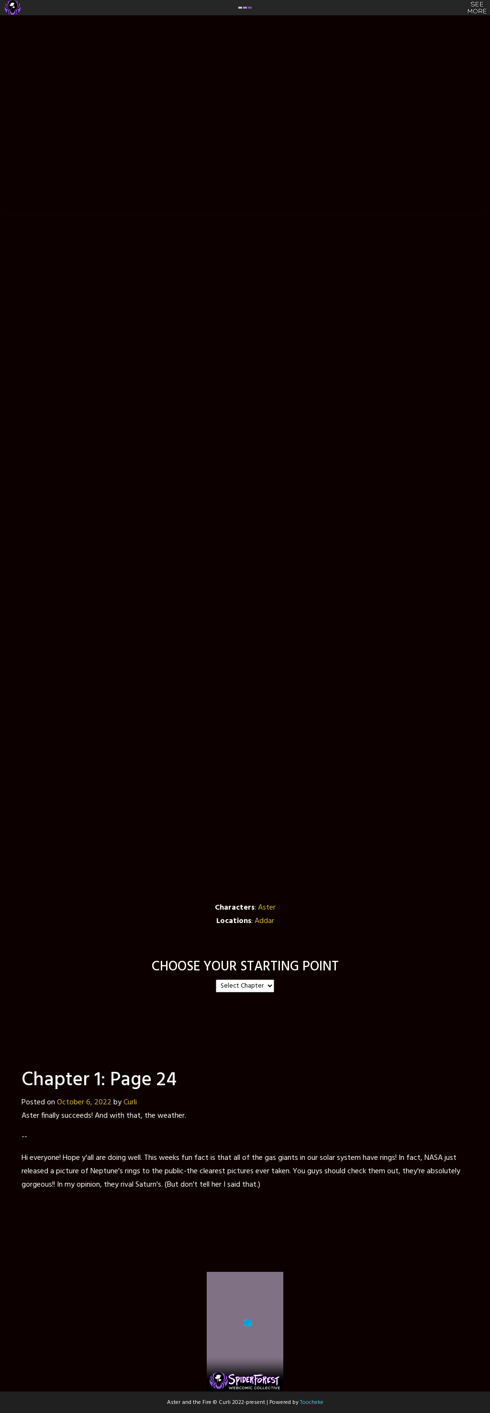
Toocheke (311, 1402)
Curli (130, 1102)
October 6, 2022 (84, 1102)
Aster (267, 907)
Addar (264, 921)
